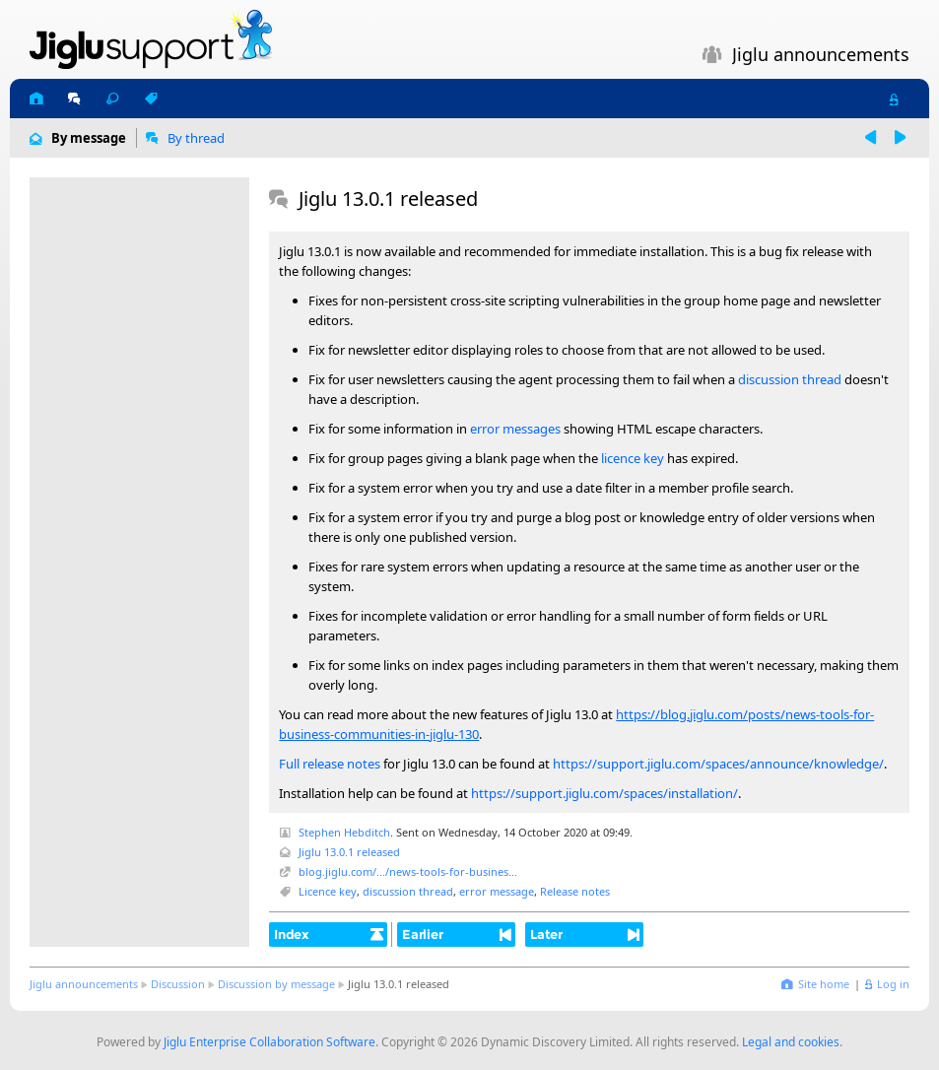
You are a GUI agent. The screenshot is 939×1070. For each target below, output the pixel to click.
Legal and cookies (790, 1042)
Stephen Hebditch (344, 832)
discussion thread (789, 379)
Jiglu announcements (84, 983)
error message (496, 891)
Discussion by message (276, 983)
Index (291, 934)
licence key (632, 458)
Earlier (422, 934)
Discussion (178, 983)
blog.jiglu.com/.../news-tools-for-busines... (408, 871)
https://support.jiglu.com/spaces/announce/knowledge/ (718, 763)
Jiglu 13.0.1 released (349, 851)
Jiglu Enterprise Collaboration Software (269, 1042)
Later (546, 934)
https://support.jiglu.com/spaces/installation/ (604, 793)
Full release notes (329, 763)
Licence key (328, 891)
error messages (515, 428)
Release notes (575, 891)
